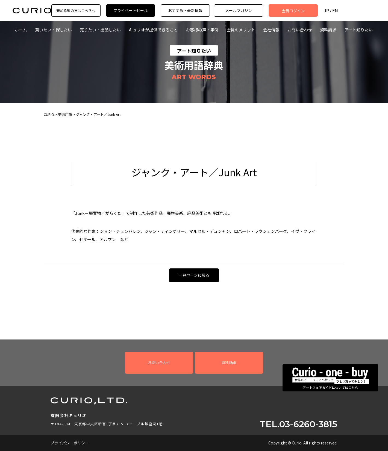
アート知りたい (358, 30)
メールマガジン (238, 10)
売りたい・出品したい (100, 30)
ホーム (21, 30)
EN (335, 10)
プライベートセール (130, 10)
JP (326, 10)
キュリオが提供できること (153, 30)
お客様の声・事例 (202, 30)
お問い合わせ (299, 30)
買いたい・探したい (53, 30)
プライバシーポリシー (70, 443)
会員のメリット (241, 30)
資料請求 (328, 30)
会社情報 (271, 30)
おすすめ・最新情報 (185, 10)
